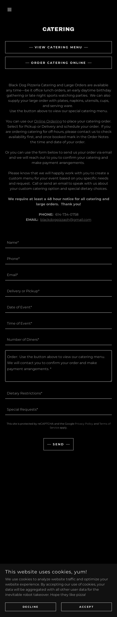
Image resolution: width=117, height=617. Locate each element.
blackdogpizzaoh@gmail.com (65, 220)
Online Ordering (48, 121)
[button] (13, 9)
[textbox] (58, 242)
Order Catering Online (58, 63)
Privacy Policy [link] (84, 423)
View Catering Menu (59, 47)
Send (58, 444)
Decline (31, 606)
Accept (86, 606)
